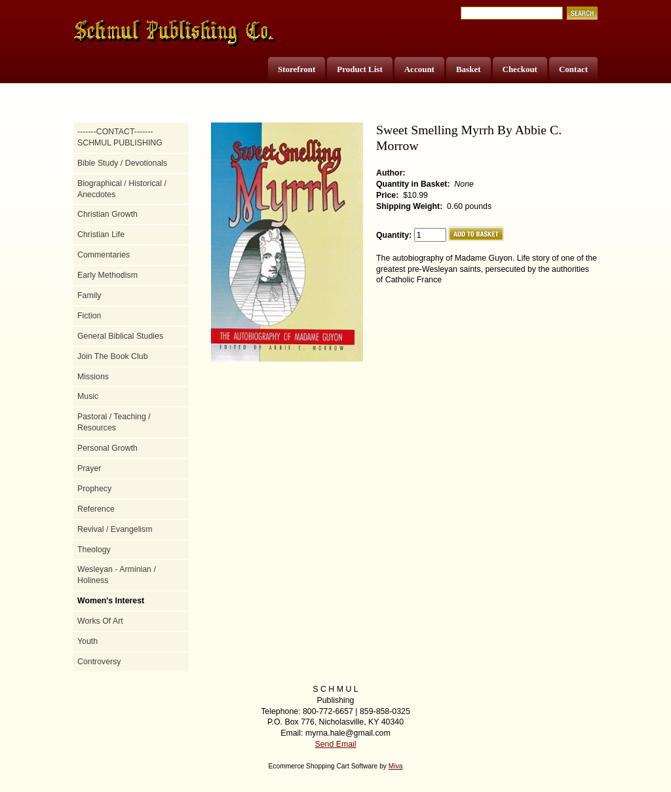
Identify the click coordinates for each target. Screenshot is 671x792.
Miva (396, 766)
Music (87, 396)
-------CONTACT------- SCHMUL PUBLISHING (120, 137)
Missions (93, 376)
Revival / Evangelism (115, 529)
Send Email (335, 744)
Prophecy (94, 488)
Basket (468, 69)
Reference (96, 509)
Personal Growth (107, 448)
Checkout (520, 69)
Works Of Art (100, 621)
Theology (94, 549)
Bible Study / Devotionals (122, 163)
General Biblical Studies (120, 336)
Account (419, 69)
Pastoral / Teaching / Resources (114, 422)
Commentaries (103, 254)
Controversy (99, 661)
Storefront (296, 69)
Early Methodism (107, 275)
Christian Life (101, 234)
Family (89, 295)
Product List (359, 69)
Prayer (89, 468)
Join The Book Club (112, 356)
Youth (87, 641)
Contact (573, 69)
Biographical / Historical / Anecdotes (121, 189)
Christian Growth (107, 214)
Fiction (89, 315)
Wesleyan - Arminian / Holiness (116, 575)
